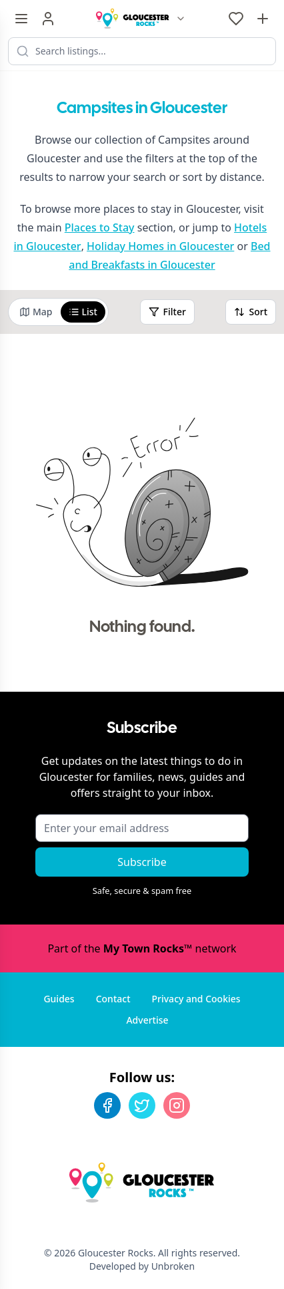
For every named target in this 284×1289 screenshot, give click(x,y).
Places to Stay (100, 227)
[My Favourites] (236, 18)
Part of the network (141, 948)
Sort (250, 311)
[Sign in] (48, 18)
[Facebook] (107, 1105)
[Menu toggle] (21, 18)
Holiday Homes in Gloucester (160, 246)
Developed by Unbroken (142, 1266)
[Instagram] (176, 1105)
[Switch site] (181, 19)
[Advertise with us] (262, 18)
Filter (167, 311)
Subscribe (141, 862)
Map (36, 311)
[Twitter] (142, 1105)
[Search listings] (142, 51)
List (83, 311)
